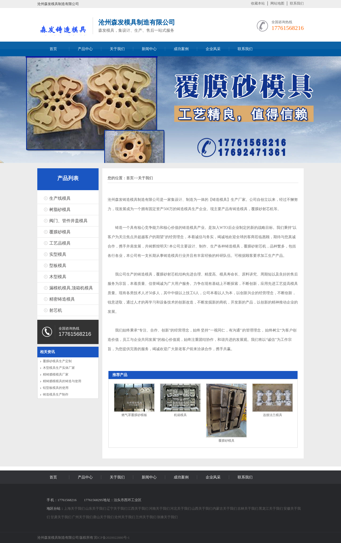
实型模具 (57, 254)
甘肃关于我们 (61, 517)
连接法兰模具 (272, 415)
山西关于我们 (202, 508)
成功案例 (181, 49)
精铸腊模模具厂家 (55, 374)
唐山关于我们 (103, 517)
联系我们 (297, 3)
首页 (53, 49)
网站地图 (277, 3)
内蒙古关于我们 (225, 508)
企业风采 (213, 49)
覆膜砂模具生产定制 (57, 361)
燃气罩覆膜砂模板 (134, 415)
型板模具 (57, 265)
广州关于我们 (82, 517)
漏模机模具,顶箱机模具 (71, 288)
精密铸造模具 (62, 299)
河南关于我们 (159, 508)
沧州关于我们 (125, 517)
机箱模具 (180, 415)
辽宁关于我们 (117, 508)
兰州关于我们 (146, 517)
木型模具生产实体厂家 (59, 368)
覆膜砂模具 (60, 232)
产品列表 (68, 178)
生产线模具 (60, 198)
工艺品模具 (60, 243)
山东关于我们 (96, 508)
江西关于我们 (138, 508)
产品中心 (85, 49)
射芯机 (55, 310)
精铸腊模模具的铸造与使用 (62, 381)
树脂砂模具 (60, 209)
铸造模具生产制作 (55, 394)
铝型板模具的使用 (55, 388)
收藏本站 (258, 3)
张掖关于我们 (167, 517)
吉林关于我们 (248, 508)
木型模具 (57, 276)
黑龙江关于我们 (271, 508)
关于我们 (117, 49)
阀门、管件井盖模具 (68, 220)
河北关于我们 (181, 508)
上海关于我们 (74, 508)
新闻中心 (149, 49)
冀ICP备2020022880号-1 (112, 538)
